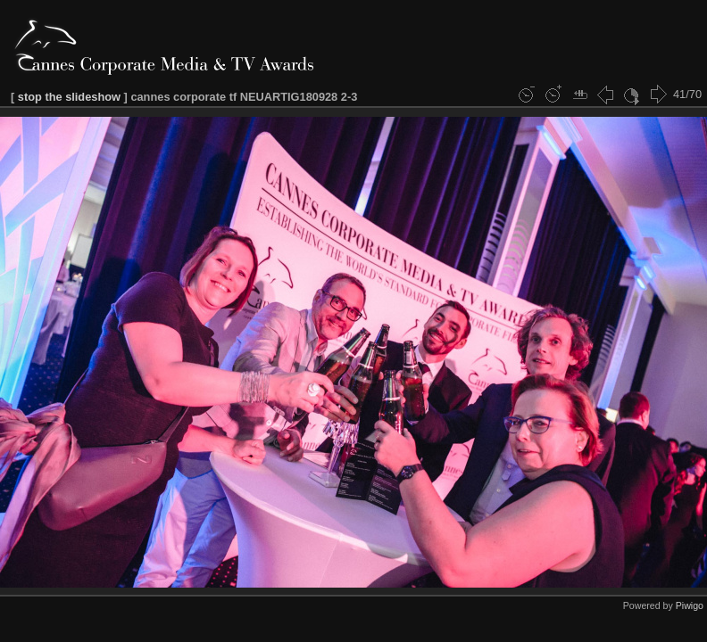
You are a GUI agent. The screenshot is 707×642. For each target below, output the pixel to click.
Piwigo (689, 605)
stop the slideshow (69, 96)
